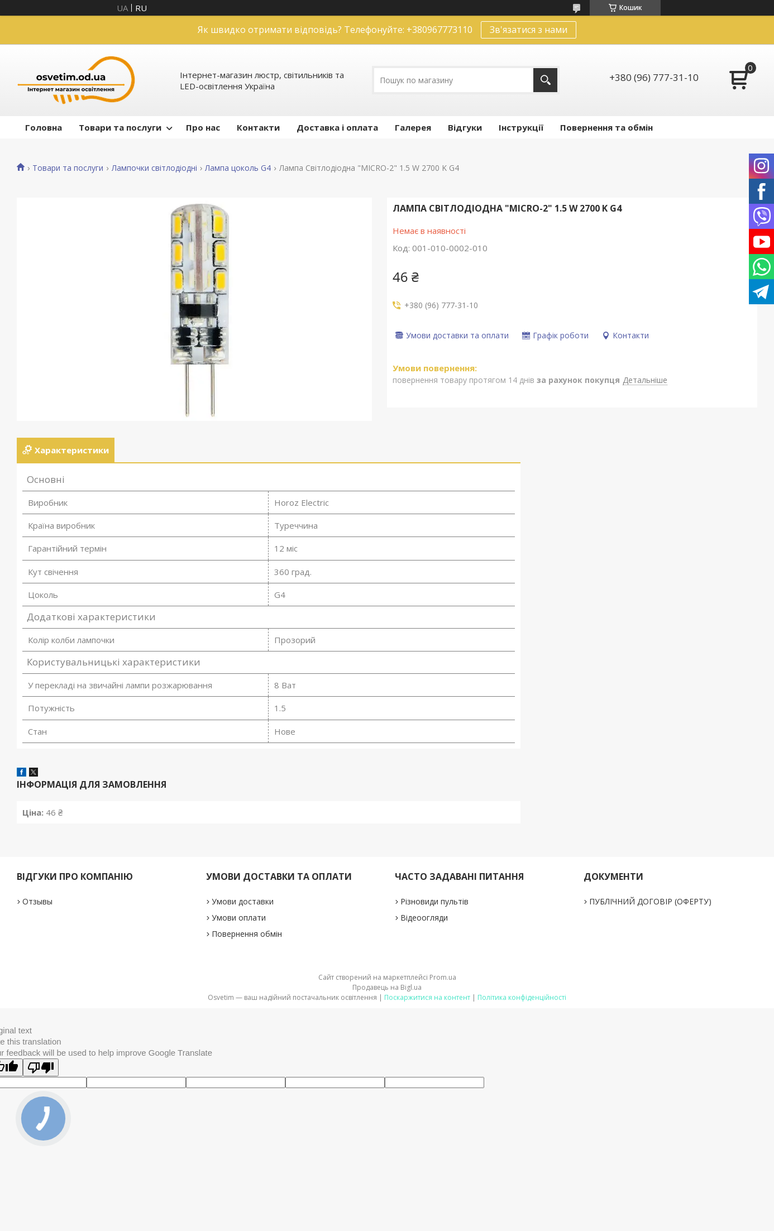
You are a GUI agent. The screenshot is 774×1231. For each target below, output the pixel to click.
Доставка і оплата (337, 127)
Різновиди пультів (434, 901)
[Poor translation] (41, 1067)
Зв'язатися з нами (528, 29)
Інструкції (521, 127)
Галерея (413, 127)
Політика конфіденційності (521, 997)
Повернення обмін (247, 933)
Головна (43, 127)
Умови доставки (243, 901)
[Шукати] (545, 80)
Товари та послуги (120, 127)
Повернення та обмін (606, 127)
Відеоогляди (424, 917)
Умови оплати (239, 917)
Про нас (203, 127)
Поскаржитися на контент (427, 997)
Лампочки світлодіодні (154, 168)
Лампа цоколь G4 (238, 168)
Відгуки (465, 127)
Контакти (258, 127)
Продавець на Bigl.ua (387, 987)
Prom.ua (442, 977)
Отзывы (37, 901)
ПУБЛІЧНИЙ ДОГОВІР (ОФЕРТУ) (650, 901)
